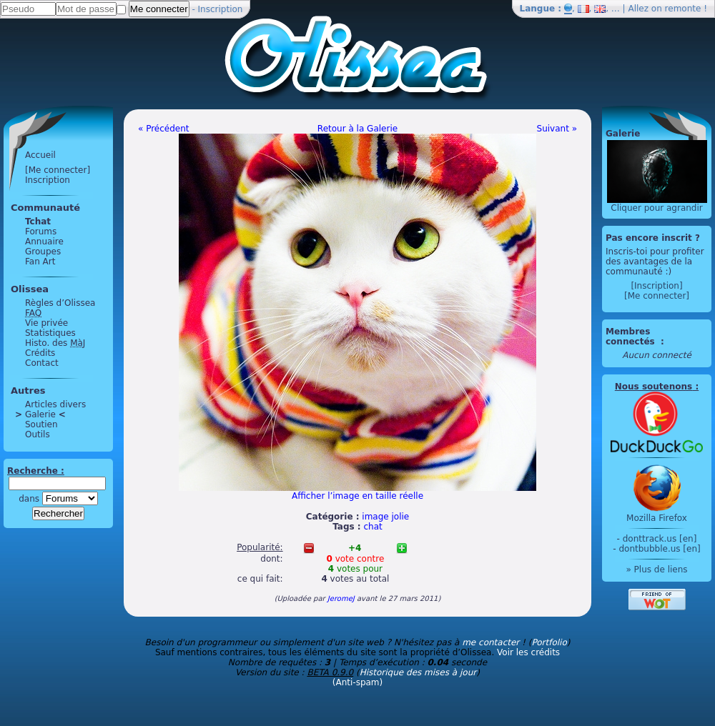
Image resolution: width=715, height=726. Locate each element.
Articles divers (55, 404)
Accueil (40, 155)
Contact (42, 363)
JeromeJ (341, 598)
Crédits (40, 353)
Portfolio (548, 642)
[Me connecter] (57, 170)
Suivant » (557, 129)
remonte (683, 9)
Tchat (38, 222)
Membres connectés (632, 337)
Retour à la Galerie (357, 129)
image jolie (385, 517)
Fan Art (40, 262)
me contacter (490, 642)
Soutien (41, 424)
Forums (40, 232)
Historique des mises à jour (418, 672)
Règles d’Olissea (60, 303)
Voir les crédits (528, 652)
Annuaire (44, 242)
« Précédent (163, 129)
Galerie (40, 414)
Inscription (220, 9)
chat (373, 527)
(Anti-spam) (357, 682)
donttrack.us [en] (660, 539)
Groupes (43, 252)
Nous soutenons (653, 387)
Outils (37, 434)
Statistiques (50, 333)
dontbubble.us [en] (659, 549)
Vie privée (46, 323)
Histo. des (55, 343)
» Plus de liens (656, 570)
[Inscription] (656, 286)
